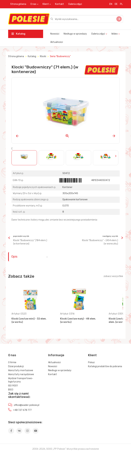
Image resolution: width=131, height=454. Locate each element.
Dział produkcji (16, 366)
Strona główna (18, 4)
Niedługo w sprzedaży (75, 33)
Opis (14, 256)
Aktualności (56, 42)
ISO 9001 (13, 385)
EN (110, 4)
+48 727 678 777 (22, 410)
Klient (46, 4)
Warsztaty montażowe (20, 370)
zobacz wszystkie (113, 276)
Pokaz (91, 362)
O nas (33, 4)
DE (116, 4)
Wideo (114, 33)
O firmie (12, 362)
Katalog (18, 33)
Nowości (54, 33)
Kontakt (59, 4)
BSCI (10, 389)
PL (121, 4)
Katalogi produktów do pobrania (105, 366)
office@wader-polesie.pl (26, 405)
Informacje (56, 355)
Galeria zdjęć (75, 4)
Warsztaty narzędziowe (21, 374)
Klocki (43, 56)
